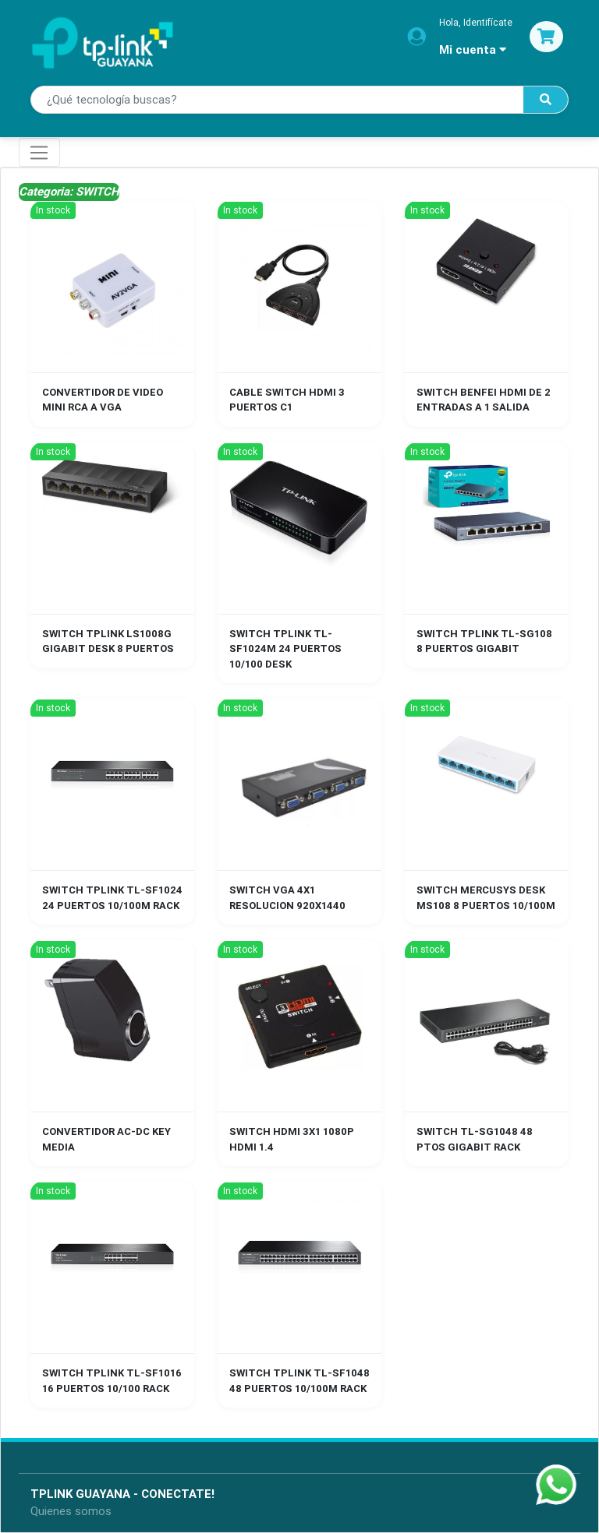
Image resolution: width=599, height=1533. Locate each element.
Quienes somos (71, 1510)
